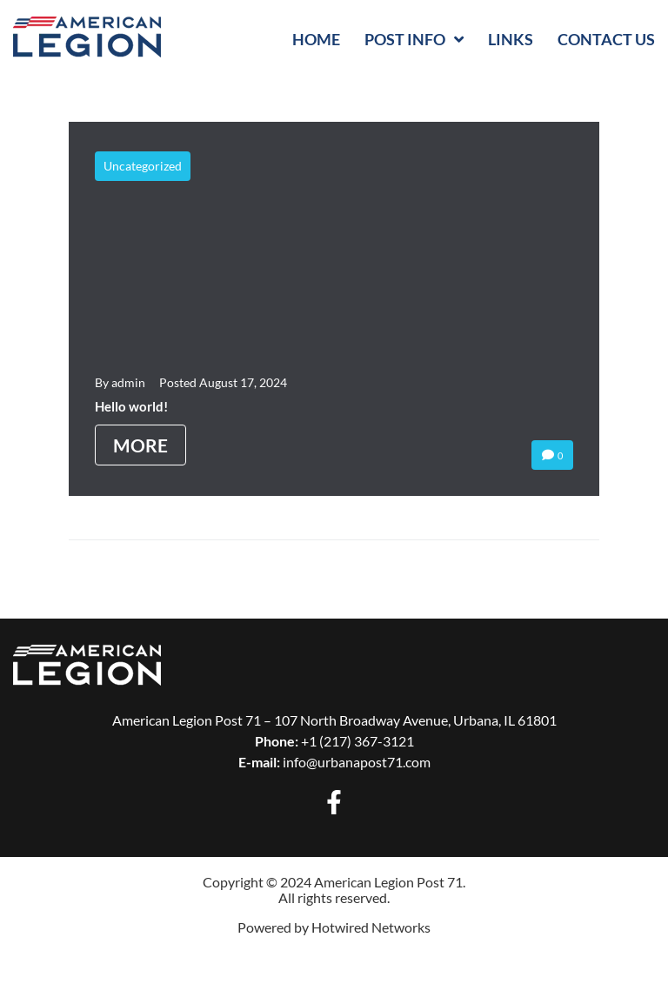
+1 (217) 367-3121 (357, 741)
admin (128, 382)
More (140, 445)
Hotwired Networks (371, 927)
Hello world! (131, 406)
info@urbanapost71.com (357, 761)
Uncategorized (143, 165)
